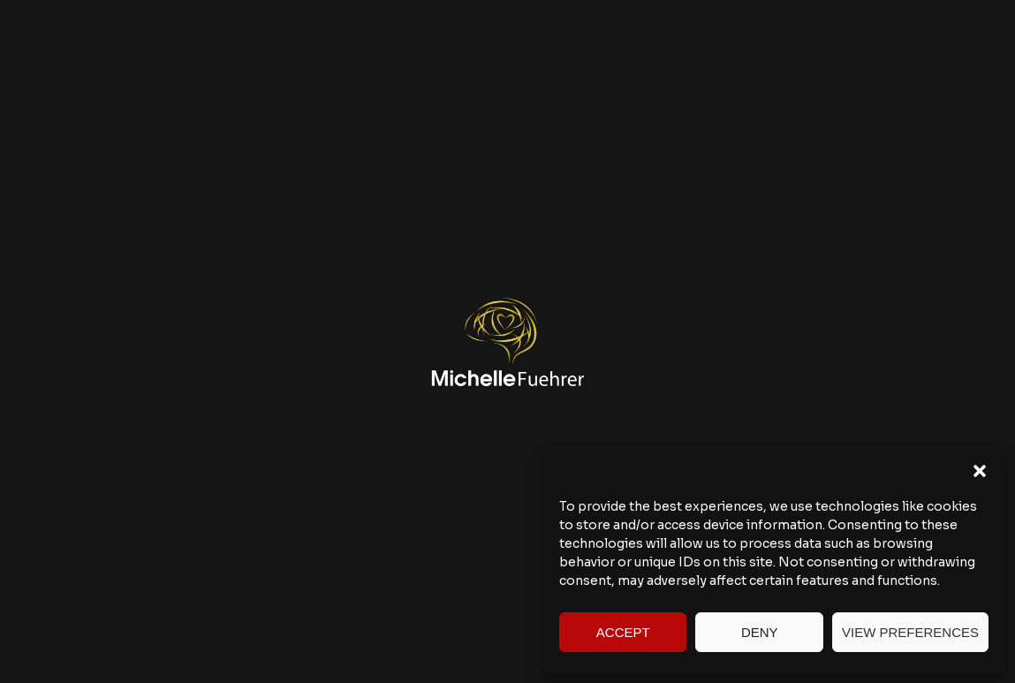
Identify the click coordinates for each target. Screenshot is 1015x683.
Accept (623, 632)
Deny (759, 632)
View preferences (910, 632)
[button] (979, 471)
